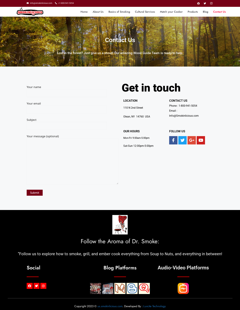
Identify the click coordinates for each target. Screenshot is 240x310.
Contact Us (219, 12)
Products (193, 12)
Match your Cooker (171, 12)
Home (84, 12)
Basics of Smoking (119, 12)
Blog (205, 12)
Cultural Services (145, 12)
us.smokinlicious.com (110, 306)
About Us (98, 12)
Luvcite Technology (154, 306)
